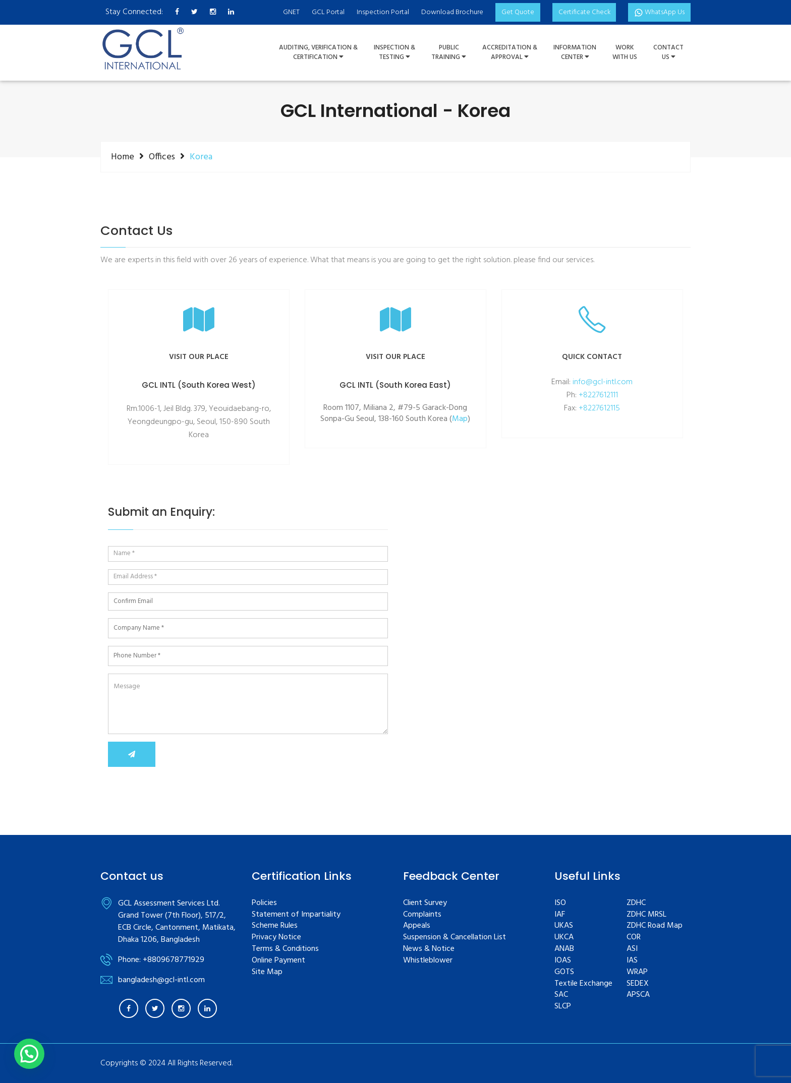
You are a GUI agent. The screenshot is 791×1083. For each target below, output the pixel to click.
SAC (561, 995)
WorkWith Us (624, 52)
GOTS (564, 972)
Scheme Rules (275, 926)
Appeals (416, 926)
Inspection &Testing (394, 52)
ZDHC (636, 903)
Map (460, 419)
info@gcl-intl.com (603, 382)
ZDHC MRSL (646, 915)
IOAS (562, 961)
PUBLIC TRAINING (448, 52)
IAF (559, 915)
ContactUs (668, 52)
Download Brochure (449, 12)
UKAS (563, 926)
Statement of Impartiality (296, 915)
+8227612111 (598, 395)
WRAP (637, 972)
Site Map (267, 972)
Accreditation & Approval (509, 52)
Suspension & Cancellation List (454, 937)
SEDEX (638, 984)
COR (634, 937)
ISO (560, 903)
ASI (632, 949)
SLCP (562, 1006)
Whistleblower (428, 961)
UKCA (564, 937)
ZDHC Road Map (655, 926)
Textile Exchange (583, 984)
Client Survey (425, 903)
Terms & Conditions (285, 949)
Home (122, 157)
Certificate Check (581, 12)
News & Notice (429, 949)
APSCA (638, 995)
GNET (288, 12)
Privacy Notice (276, 937)
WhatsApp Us (659, 12)
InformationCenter (574, 52)
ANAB (564, 949)
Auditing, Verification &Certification (318, 52)
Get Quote (514, 12)
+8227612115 (599, 408)
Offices (162, 157)
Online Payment (278, 961)
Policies (264, 903)
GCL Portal (325, 12)
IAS (632, 961)
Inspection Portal (380, 12)
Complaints (422, 915)
